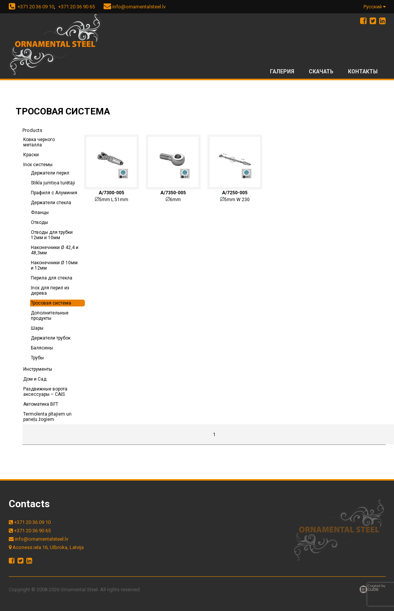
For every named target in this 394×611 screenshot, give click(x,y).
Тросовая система (51, 303)
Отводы (39, 222)
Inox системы (38, 164)
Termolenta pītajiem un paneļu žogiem (47, 416)
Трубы (37, 357)
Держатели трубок (50, 338)
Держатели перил (50, 173)
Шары (37, 328)
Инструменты (37, 369)
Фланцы (40, 212)
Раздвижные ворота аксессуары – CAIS (45, 391)
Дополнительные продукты (50, 315)
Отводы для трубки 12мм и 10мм (52, 235)
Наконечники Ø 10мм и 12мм (54, 265)
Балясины (42, 348)
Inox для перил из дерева (50, 290)
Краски (31, 154)
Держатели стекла (51, 202)
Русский (375, 7)
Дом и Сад (34, 379)
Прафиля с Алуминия (54, 192)
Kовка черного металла (39, 142)
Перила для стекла (51, 278)
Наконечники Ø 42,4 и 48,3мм (54, 250)
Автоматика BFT (40, 404)
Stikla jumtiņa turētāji (53, 183)
